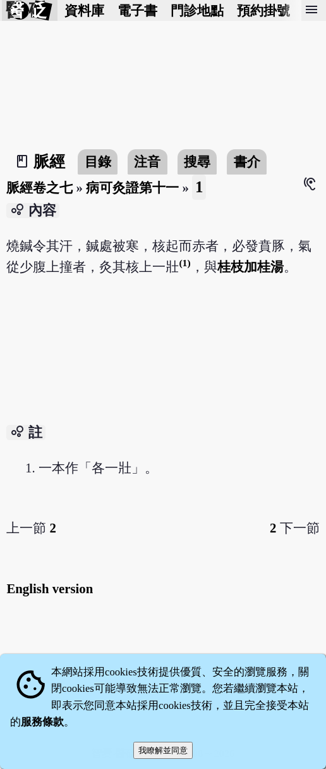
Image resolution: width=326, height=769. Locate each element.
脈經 (49, 161)
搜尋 (197, 161)
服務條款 (42, 722)
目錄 (98, 161)
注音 (147, 161)
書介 (247, 161)
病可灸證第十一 (132, 187)
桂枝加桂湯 (250, 266)
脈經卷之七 (39, 187)
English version (49, 588)
